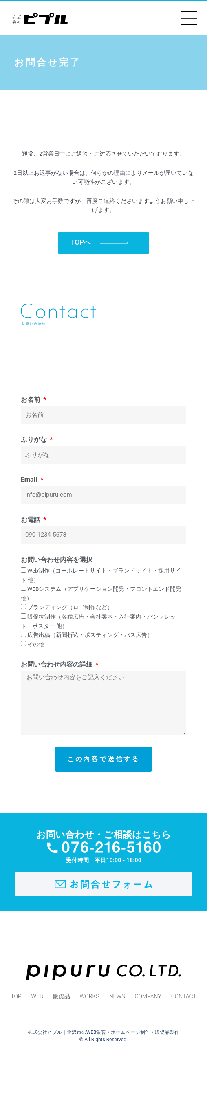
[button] (188, 18)
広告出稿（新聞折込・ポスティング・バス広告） (90, 635)
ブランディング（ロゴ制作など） (70, 607)
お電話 (31, 520)
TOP (16, 996)
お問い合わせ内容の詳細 (57, 664)
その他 (35, 644)
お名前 (31, 399)
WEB (37, 996)
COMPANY (147, 996)
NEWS (117, 996)
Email (30, 479)
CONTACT (183, 996)
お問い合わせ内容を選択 (56, 560)
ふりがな (34, 439)
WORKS (89, 996)
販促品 (61, 996)
